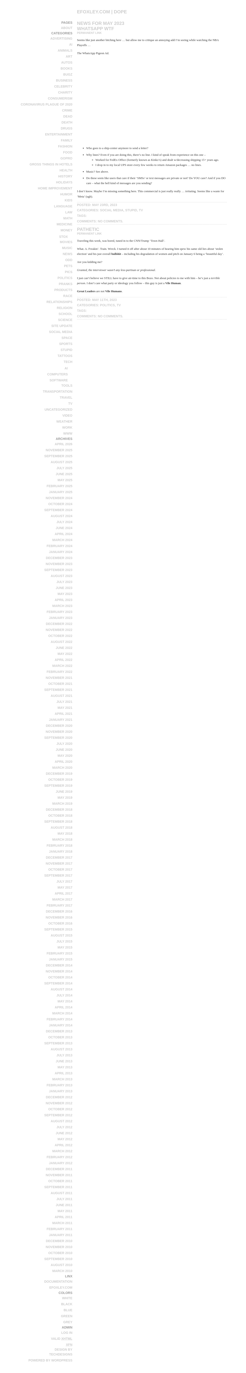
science (65, 320)
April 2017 (63, 893)
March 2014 (62, 1013)
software (58, 380)
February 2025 (59, 486)
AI (70, 44)
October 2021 (60, 684)
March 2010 (62, 1271)
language (63, 206)
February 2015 (59, 953)
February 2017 (59, 905)
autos (66, 62)
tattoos (65, 356)
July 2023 (64, 582)
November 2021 (59, 678)
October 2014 (60, 977)
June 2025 (64, 474)
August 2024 (61, 516)
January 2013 (60, 1091)
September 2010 (58, 1259)
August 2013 (61, 1049)
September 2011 (58, 1187)
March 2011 (62, 1223)
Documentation (58, 1281)
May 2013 (65, 1067)
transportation (57, 391)
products (63, 290)
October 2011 (60, 1181)
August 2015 (61, 935)
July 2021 (64, 702)
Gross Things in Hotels (51, 164)
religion (64, 308)
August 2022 (61, 642)
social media (60, 332)
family (66, 140)
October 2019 (60, 779)
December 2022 (59, 624)
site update (61, 326)
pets (68, 266)
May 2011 (65, 1211)
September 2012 (58, 1115)
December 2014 (59, 965)
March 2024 (62, 540)
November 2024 (59, 498)
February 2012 (59, 1157)
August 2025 (61, 462)
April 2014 (63, 1007)
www (67, 433)
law (68, 212)
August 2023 (61, 576)
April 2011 (63, 1217)
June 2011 (64, 1205)
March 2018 (62, 839)
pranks (65, 284)
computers (57, 374)
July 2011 (64, 1199)
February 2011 (59, 1229)
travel (66, 397)
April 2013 (63, 1073)
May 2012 (65, 1139)
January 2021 (60, 720)
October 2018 (60, 815)
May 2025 (65, 480)
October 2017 (60, 869)
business (64, 80)
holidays (64, 182)
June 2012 (64, 1133)
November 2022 (59, 630)
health (66, 170)
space (66, 338)
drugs (66, 128)
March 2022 (62, 666)
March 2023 (62, 606)
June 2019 (64, 791)
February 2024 (59, 546)
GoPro (66, 158)
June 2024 (64, 528)
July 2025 (64, 468)
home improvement (55, 188)
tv (70, 403)
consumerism (60, 98)
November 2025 (59, 450)
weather (64, 421)
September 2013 (58, 1043)
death (66, 122)
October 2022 (60, 636)
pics (68, 272)
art (69, 56)
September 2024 (58, 510)
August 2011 (61, 1193)
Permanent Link (89, 33)
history (65, 176)
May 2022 (65, 654)
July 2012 (64, 1127)
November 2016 (59, 917)
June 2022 (64, 648)
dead (67, 116)
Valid (61, 1339)
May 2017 (65, 887)
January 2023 (60, 618)
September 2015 (58, 929)
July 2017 (64, 881)
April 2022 (63, 660)
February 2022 (59, 672)
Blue (68, 1310)
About (66, 28)
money (66, 230)
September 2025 (58, 456)
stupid (66, 350)
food (67, 152)
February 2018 (59, 845)
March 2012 (62, 1151)
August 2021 (61, 696)
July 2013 (64, 1055)
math (67, 218)
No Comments (110, 221)
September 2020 (58, 738)
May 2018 (65, 833)
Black (66, 1304)
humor (66, 194)
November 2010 (59, 1247)
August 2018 (61, 827)
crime (67, 110)
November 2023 (59, 564)
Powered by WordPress (50, 1360)
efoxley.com (60, 1287)
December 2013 (59, 1031)
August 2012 (61, 1121)
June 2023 (64, 588)
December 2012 (59, 1097)
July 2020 (64, 743)
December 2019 (59, 773)
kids (68, 200)
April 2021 (63, 714)
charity (65, 92)
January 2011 (60, 1235)
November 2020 (59, 732)
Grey (67, 1322)
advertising (61, 38)
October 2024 (60, 504)
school (65, 314)
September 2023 (58, 570)
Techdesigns (60, 1354)
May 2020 (65, 755)
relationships (59, 302)
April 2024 (63, 534)
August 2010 (61, 1265)
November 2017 (59, 863)
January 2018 (60, 851)
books (66, 68)
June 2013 (64, 1061)
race (67, 296)
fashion (65, 146)
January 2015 (60, 959)
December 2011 (59, 1169)
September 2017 (58, 875)
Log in (66, 1333)
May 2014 (65, 1001)
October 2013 (60, 1037)
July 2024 (64, 522)
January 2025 (60, 492)
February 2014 (59, 1019)
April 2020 (63, 761)
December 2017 (59, 857)
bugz (67, 74)
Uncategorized (58, 409)
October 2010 (60, 1253)
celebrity (63, 86)
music (67, 248)
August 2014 (61, 989)
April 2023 (63, 600)
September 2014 (58, 983)
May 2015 (65, 947)
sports (65, 344)
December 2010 (59, 1241)
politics (65, 278)
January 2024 (60, 552)
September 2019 (58, 785)
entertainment (58, 134)
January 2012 (60, 1163)
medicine (64, 224)
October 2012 (60, 1109)
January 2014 (60, 1025)
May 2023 (65, 594)
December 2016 (59, 911)
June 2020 (64, 749)
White (67, 1298)
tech (68, 362)
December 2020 (59, 726)
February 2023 (59, 612)
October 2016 (60, 923)
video (67, 415)
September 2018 (58, 821)
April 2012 (63, 1145)
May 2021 (65, 708)
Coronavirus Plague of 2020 (46, 104)
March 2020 (62, 767)
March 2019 (62, 803)
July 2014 (64, 995)
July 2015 (64, 941)
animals (65, 50)
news (67, 254)
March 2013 (62, 1079)
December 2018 (59, 809)
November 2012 (59, 1103)
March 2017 (62, 899)
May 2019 (65, 797)
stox (63, 237)
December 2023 (59, 558)
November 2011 (59, 1175)
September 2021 (58, 690)
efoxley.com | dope (102, 11)
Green (66, 1316)
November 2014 (59, 971)
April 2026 (63, 444)
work (67, 427)
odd (68, 260)
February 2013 (59, 1085)
